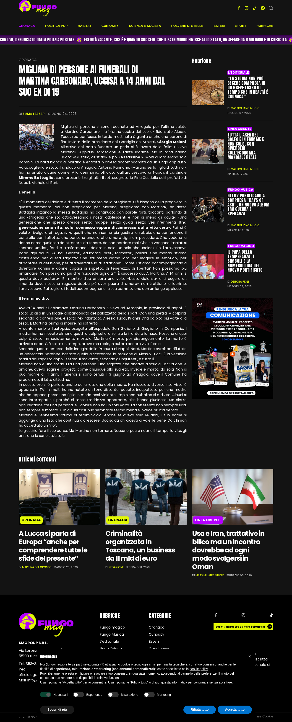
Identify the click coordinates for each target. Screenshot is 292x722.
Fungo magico (241, 246)
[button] (249, 656)
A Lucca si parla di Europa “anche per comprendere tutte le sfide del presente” (53, 546)
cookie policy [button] (199, 669)
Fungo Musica (240, 189)
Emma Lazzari (34, 113)
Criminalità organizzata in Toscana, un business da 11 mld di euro (140, 546)
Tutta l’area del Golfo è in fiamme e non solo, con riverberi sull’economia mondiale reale (245, 146)
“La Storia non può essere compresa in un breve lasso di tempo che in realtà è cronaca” (247, 87)
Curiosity (110, 26)
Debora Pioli (240, 281)
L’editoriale (238, 72)
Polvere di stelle (187, 26)
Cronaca (27, 26)
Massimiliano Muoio (245, 108)
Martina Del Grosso (37, 567)
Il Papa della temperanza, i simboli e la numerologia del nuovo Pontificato (245, 260)
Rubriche (264, 26)
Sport (240, 26)
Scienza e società (145, 26)
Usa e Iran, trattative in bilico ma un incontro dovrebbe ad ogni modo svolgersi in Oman (228, 550)
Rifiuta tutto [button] (200, 709)
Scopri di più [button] (57, 709)
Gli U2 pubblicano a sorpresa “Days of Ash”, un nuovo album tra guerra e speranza (248, 204)
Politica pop (56, 26)
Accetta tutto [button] (235, 709)
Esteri (219, 26)
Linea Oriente (239, 129)
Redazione (116, 567)
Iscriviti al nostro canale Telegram (243, 627)
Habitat (84, 26)
